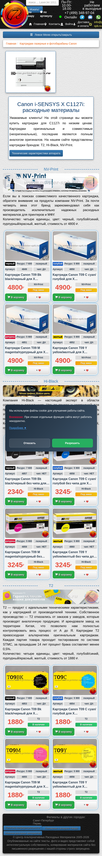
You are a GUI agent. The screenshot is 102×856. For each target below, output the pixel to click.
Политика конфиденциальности (23, 827)
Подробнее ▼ (17, 427)
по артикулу (46, 14)
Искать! (34, 9)
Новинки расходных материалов (22, 833)
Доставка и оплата (81, 24)
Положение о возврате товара (61, 828)
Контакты (52, 24)
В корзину (16, 297)
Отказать (30, 443)
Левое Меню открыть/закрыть (51, 34)
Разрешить (72, 443)
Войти (67, 24)
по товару (29, 14)
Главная (36, 24)
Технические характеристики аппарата (36, 153)
